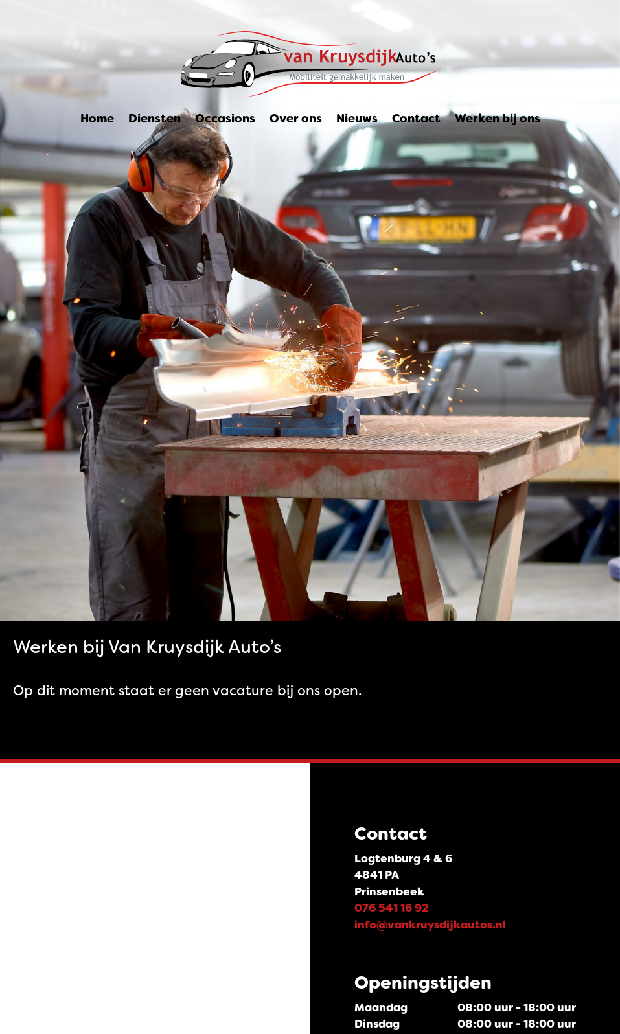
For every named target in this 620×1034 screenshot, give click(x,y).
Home (97, 118)
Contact (416, 118)
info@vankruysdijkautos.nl (430, 924)
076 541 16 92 (391, 908)
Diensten (154, 118)
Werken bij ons (497, 118)
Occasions (225, 118)
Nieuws (357, 118)
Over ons (296, 118)
